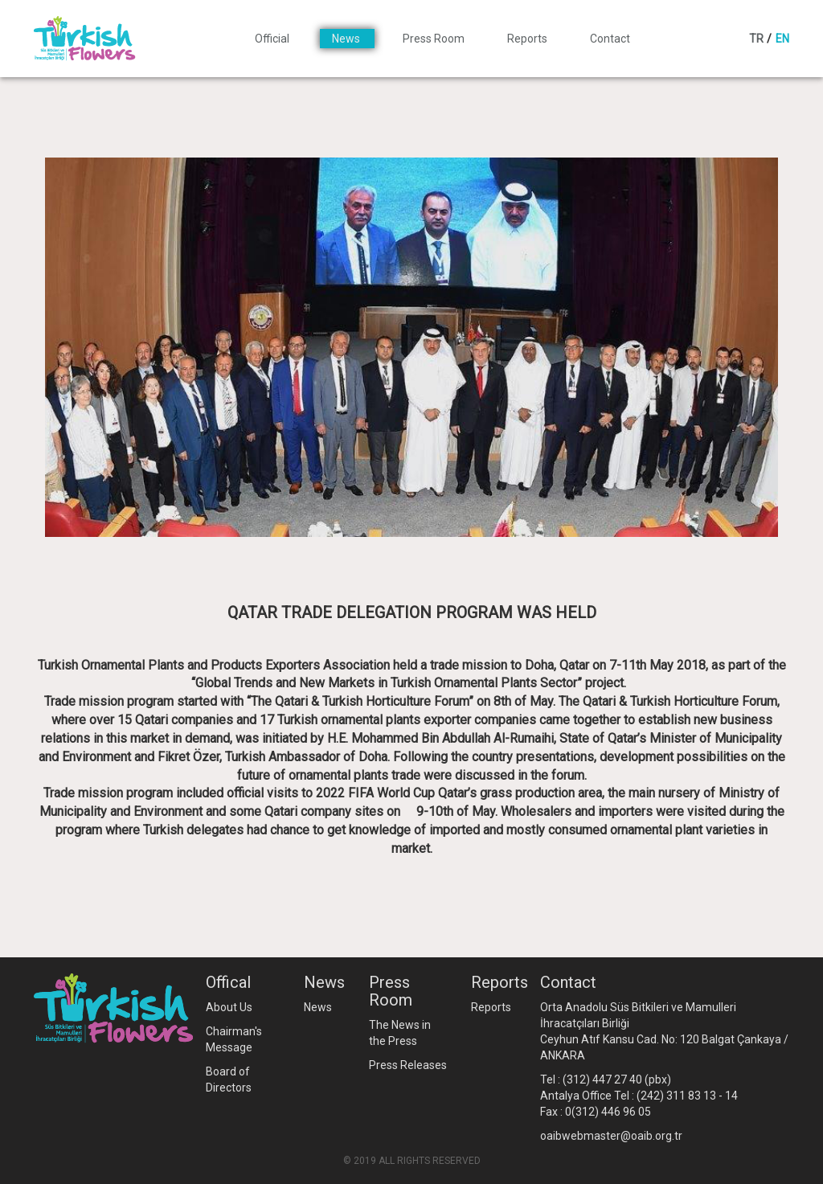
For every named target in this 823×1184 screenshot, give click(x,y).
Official (273, 38)
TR (756, 38)
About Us (229, 1007)
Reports (528, 38)
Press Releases (408, 1065)
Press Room (435, 38)
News (347, 38)
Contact (610, 38)
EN (782, 38)
